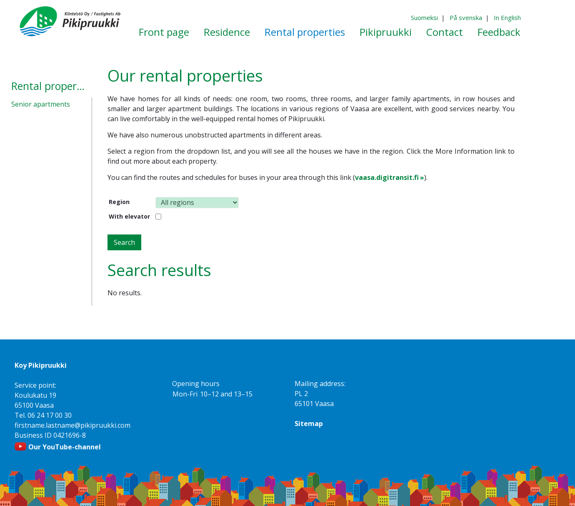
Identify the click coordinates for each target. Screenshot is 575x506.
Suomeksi (424, 17)
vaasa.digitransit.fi (387, 177)
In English (507, 17)
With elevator (129, 216)
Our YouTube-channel (64, 446)
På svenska (466, 17)
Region (119, 202)
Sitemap (309, 423)
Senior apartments (40, 104)
